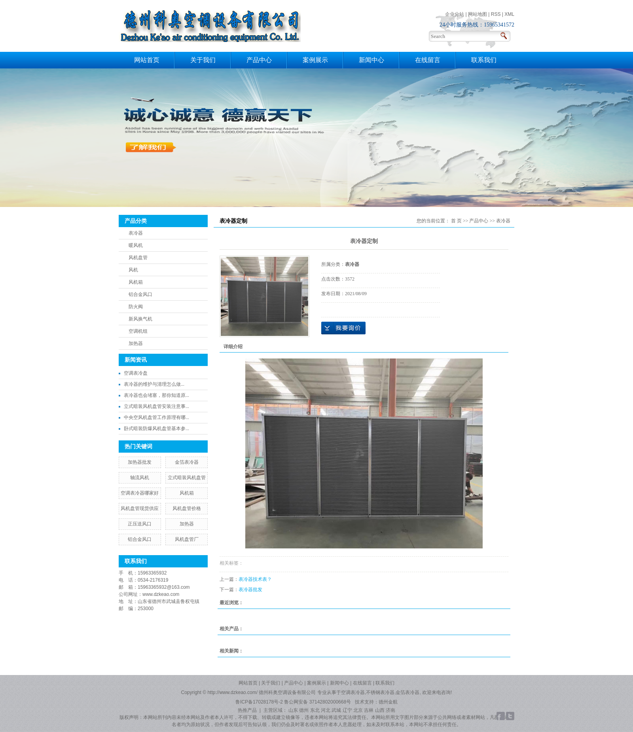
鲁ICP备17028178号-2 (259, 702)
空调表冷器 (353, 692)
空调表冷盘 (136, 373)
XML (509, 14)
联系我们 (484, 60)
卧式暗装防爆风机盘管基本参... (156, 428)
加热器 (136, 343)
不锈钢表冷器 (380, 692)
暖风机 (136, 245)
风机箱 (136, 282)
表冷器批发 (250, 589)
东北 (315, 710)
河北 (325, 710)
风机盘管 (138, 257)
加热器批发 (140, 462)
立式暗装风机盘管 (187, 477)
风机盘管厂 (187, 539)
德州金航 (388, 702)
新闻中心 (371, 60)
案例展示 (315, 60)
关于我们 (203, 60)
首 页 (456, 221)
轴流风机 (139, 477)
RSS (496, 14)
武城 (336, 710)
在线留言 (427, 60)
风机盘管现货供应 (140, 508)
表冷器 (136, 233)
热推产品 (247, 710)
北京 (358, 710)
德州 (304, 710)
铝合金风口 (140, 294)
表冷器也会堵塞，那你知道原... (156, 395)
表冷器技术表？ (255, 579)
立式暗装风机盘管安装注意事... (156, 406)
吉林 (368, 710)
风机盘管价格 (186, 508)
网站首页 (146, 60)
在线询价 (343, 328)
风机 (133, 270)
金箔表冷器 (187, 462)
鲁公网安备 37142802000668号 (318, 702)
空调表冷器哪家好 (140, 493)
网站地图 (477, 14)
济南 (390, 710)
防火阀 (136, 306)
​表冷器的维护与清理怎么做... (154, 384)
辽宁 (347, 710)
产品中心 (259, 60)
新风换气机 (140, 319)
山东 (293, 710)
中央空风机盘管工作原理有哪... (156, 417)
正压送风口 (140, 524)
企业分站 (454, 14)
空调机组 (138, 331)
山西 (380, 710)
